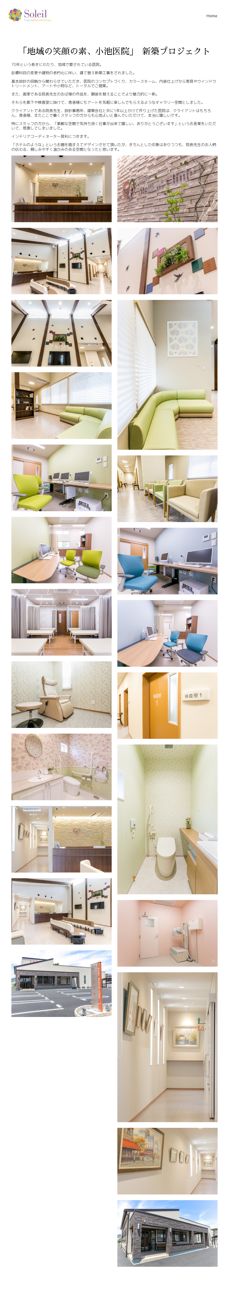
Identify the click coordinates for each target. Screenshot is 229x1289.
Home (211, 15)
